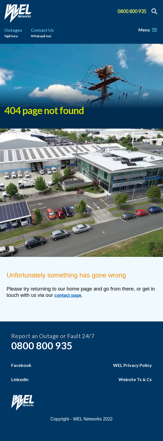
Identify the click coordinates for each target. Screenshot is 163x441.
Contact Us (42, 33)
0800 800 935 (131, 11)
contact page (67, 295)
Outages (13, 33)
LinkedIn (19, 379)
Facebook (21, 365)
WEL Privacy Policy (132, 365)
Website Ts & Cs (135, 379)
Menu (147, 29)
